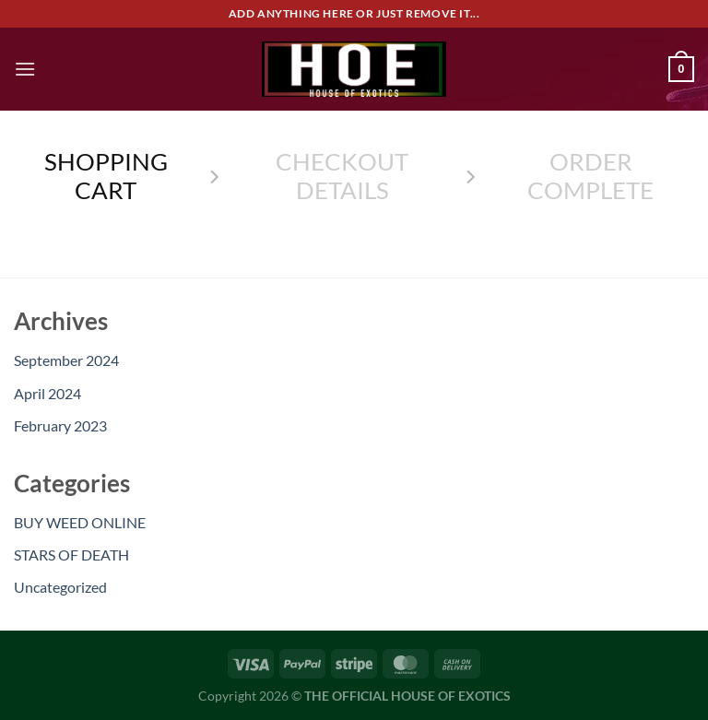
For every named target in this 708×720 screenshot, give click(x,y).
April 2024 (47, 393)
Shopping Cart (106, 176)
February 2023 (60, 425)
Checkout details (342, 176)
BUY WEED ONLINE (80, 522)
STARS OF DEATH (71, 554)
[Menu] (25, 68)
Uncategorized (60, 587)
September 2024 (66, 360)
